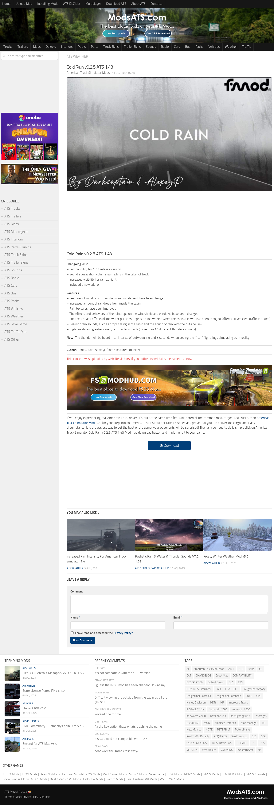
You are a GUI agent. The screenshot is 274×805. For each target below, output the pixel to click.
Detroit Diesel (216, 682)
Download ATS (110, 4)
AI (187, 669)
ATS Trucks (12, 209)
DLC (231, 682)
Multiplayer (88, 4)
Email (178, 617)
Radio (154, 47)
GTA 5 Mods (39, 779)
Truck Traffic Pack (222, 743)
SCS (254, 736)
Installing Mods (45, 4)
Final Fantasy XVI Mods (141, 779)
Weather (214, 47)
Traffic (228, 47)
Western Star (245, 750)
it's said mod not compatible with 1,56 (121, 739)
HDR (213, 702)
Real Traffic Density (197, 736)
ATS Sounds (142, 568)
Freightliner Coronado (228, 696)
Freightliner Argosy (254, 689)
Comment (76, 591)
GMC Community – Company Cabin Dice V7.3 (53, 726)
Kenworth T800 (241, 709)
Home (6, 4)
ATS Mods (11, 792)
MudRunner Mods (115, 774)
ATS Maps (11, 224)
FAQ (218, 689)
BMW (251, 669)
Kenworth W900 (196, 716)
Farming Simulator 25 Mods (81, 774)
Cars (165, 47)
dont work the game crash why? (117, 751)
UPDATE (242, 743)
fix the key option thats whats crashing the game (128, 726)
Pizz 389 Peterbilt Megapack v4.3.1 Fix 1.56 (53, 673)
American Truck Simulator (209, 669)
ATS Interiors (13, 239)
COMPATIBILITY (242, 675)
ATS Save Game (15, 324)
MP (264, 723)
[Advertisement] (169, 222)
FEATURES (231, 689)
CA (260, 669)
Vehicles (198, 47)
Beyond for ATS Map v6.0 (39, 744)
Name (75, 617)
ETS (240, 682)
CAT (188, 675)
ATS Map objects (16, 232)
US (253, 743)
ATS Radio (11, 278)
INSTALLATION (195, 709)
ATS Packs (11, 301)
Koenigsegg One (240, 716)
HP (222, 702)
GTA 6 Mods (211, 774)
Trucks (7, 47)
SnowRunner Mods (16, 779)
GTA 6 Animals (255, 774)
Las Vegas (261, 716)
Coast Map (222, 675)
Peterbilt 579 (242, 729)
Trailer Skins (123, 47)
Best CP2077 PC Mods (65, 779)
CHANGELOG (203, 675)
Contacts (149, 4)
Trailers (21, 47)
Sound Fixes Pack (196, 743)
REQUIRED (220, 736)
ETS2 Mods (174, 774)
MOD (207, 723)
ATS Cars (10, 286)
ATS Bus (10, 293)
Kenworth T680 (218, 709)
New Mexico (193, 729)
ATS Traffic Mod (15, 332)
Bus (174, 47)
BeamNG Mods (50, 774)
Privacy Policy (122, 633)
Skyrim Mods (114, 779)
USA (262, 743)
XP (259, 750)
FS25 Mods (29, 774)
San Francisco (239, 736)
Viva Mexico (209, 750)
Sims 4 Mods (138, 774)
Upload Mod (22, 4)
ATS (241, 669)
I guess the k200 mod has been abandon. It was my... (131, 685)
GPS (258, 696)
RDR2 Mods (192, 774)
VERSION (192, 750)
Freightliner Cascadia (198, 696)
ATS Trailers (12, 216)
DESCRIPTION (194, 682)
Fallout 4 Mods (93, 779)
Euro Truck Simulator (198, 689)
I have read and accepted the (102, 633)
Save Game (156, 774)
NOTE (209, 729)
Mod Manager (249, 723)
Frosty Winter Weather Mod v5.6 (226, 556)
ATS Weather (78, 56)
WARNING (227, 750)
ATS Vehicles (13, 309)
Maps (34, 47)
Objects (47, 47)
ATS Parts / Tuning (17, 247)
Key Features (218, 716)
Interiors (62, 47)
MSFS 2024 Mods (171, 779)
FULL (249, 696)
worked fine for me (108, 714)
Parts (87, 47)
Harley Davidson (196, 702)
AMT (231, 669)
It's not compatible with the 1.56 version (122, 673)
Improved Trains (238, 702)
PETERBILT (223, 729)
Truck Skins (103, 47)
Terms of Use (13, 797)
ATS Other (11, 340)
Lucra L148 (192, 723)
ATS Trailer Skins (16, 263)
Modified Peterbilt (225, 723)
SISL (263, 736)
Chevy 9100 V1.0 (34, 708)
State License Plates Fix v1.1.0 (43, 690)
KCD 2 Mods (11, 774)
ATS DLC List (68, 4)
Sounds (141, 47)
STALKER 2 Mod (232, 774)
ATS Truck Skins (15, 255)
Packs (76, 47)
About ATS (131, 4)
